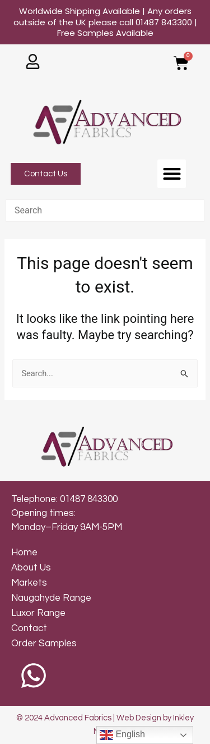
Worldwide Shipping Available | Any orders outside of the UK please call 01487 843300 (105, 22)
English (122, 735)
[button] (171, 173)
